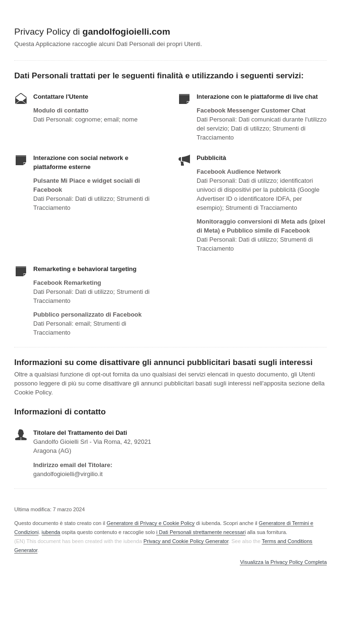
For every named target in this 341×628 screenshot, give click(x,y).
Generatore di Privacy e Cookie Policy (150, 523)
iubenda (51, 532)
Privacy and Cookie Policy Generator (185, 541)
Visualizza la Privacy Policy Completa (283, 562)
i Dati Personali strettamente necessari (201, 532)
